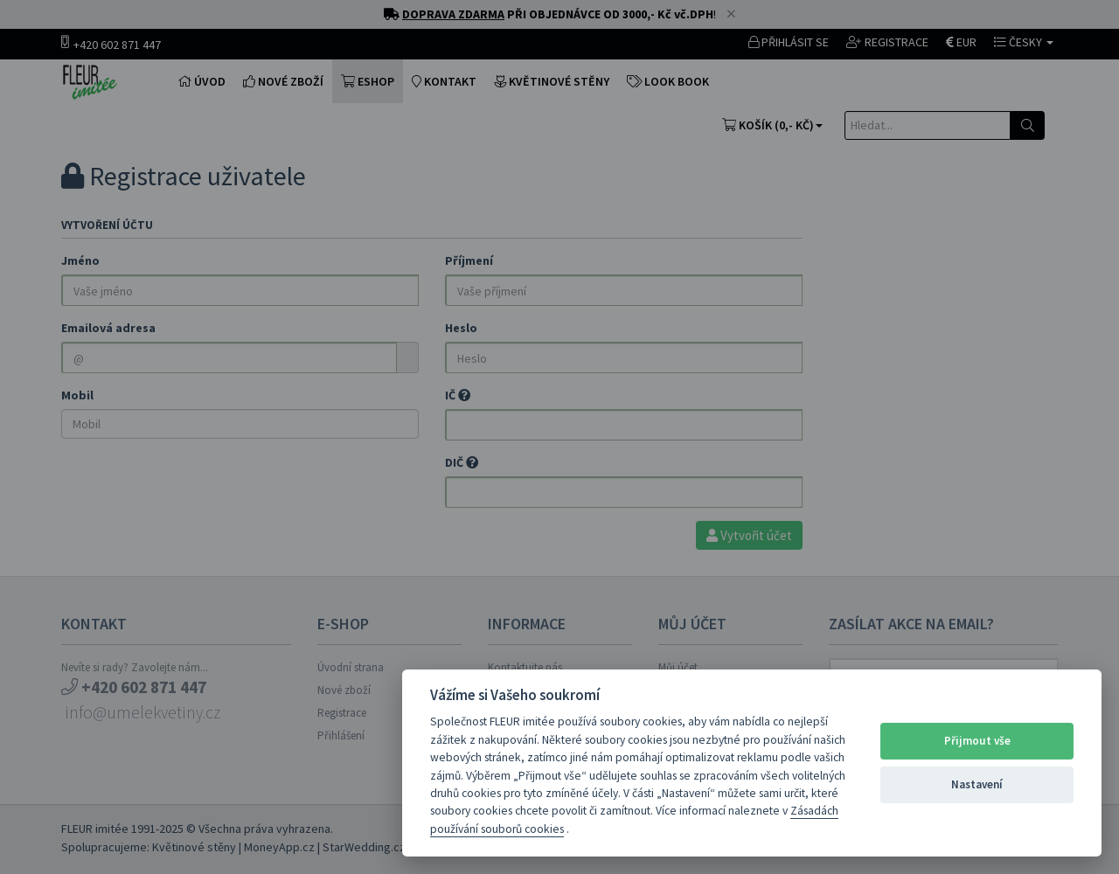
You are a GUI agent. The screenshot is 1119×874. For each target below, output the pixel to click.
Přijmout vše (977, 740)
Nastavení (977, 784)
